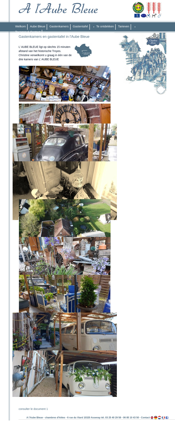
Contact (145, 417)
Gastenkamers (59, 26)
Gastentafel (80, 26)
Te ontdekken (105, 26)
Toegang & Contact (27, 31)
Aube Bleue (37, 26)
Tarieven (123, 26)
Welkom (20, 26)
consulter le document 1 (33, 408)
